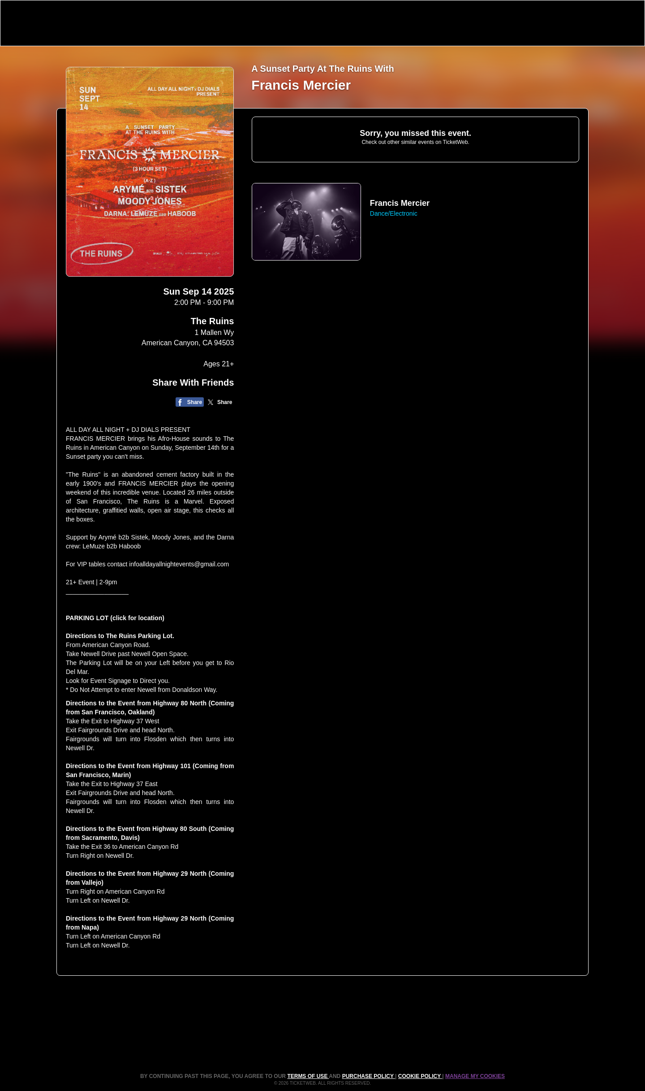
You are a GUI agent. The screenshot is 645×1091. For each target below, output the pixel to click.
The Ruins (212, 321)
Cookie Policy (420, 1076)
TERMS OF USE (308, 1076)
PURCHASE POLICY (368, 1076)
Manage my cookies (475, 1076)
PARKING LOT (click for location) (115, 618)
